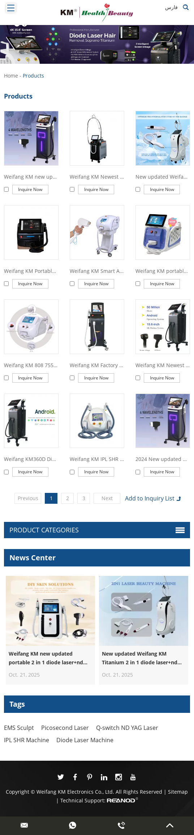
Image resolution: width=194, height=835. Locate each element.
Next (107, 498)
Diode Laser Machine (84, 740)
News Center (32, 557)
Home (11, 75)
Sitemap (178, 791)
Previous (28, 498)
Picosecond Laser (65, 728)
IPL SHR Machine (26, 740)
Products (33, 75)
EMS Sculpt (19, 728)
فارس (171, 7)
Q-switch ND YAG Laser (127, 728)
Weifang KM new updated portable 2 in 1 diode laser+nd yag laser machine (46, 662)
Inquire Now (30, 189)
